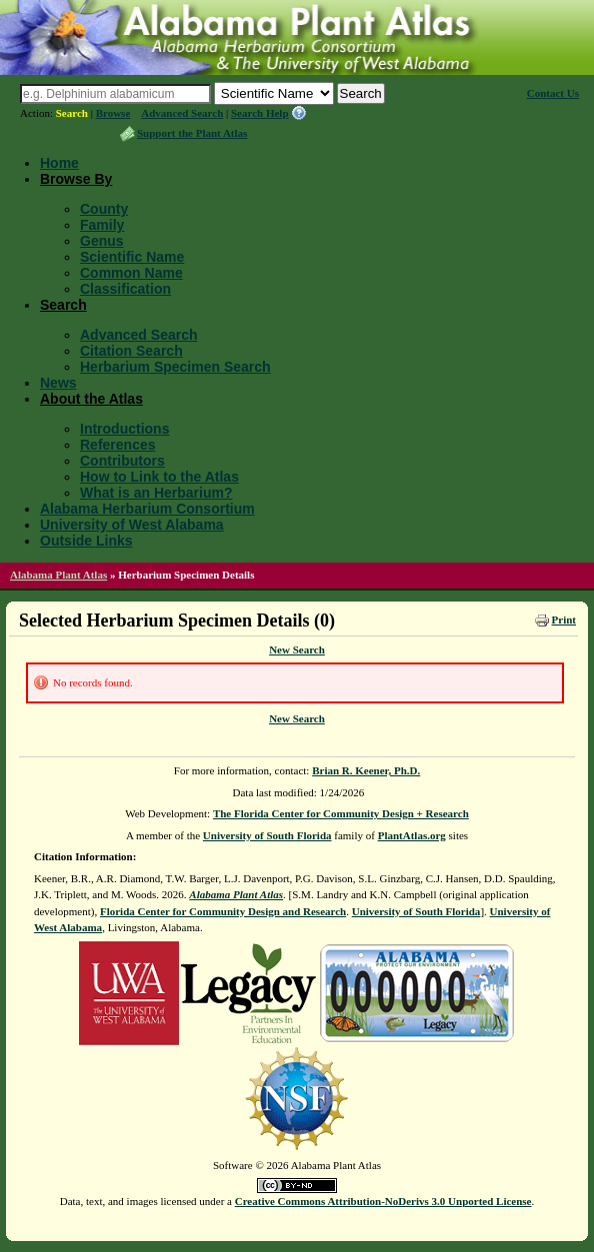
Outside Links (86, 541)
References (118, 445)
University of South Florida (267, 835)
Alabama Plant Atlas (58, 575)
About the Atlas (91, 399)
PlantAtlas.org (412, 835)
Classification (125, 289)
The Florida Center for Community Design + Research (341, 813)
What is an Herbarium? (156, 493)
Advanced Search (182, 113)
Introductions (124, 429)
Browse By (76, 179)
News (58, 383)
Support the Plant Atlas (192, 133)
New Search (297, 649)
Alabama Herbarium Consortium (147, 509)
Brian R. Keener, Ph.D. (366, 770)
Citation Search (131, 351)
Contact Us (553, 93)
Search (72, 113)
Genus (102, 241)
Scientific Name (132, 257)
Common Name (131, 273)
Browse (113, 113)
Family (102, 225)
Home (59, 163)
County (104, 209)
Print (564, 620)
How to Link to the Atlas (159, 477)
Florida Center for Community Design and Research (223, 911)
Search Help (260, 113)
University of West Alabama (132, 525)
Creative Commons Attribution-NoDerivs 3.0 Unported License (383, 1201)
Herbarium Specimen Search (175, 367)
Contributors (122, 461)
